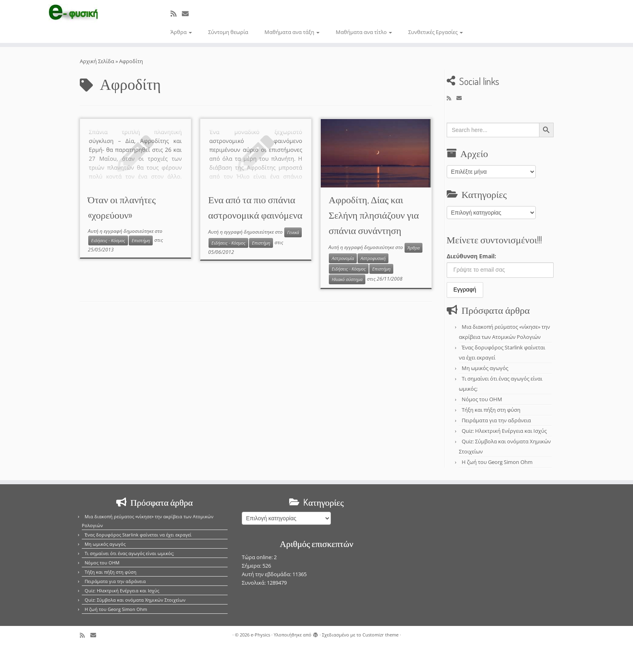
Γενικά (293, 232)
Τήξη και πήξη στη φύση (491, 409)
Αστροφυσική (373, 258)
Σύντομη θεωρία (228, 32)
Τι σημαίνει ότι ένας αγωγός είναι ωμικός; (129, 553)
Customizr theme (380, 635)
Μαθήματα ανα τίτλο (364, 32)
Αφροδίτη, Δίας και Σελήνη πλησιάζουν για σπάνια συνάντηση (373, 214)
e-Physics (260, 635)
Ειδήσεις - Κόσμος (108, 240)
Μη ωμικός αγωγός (485, 368)
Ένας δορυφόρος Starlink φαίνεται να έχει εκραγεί (138, 535)
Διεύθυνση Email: (471, 256)
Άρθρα (181, 32)
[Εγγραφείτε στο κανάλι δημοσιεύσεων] (176, 13)
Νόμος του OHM (482, 399)
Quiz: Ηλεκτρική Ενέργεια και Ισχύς (504, 430)
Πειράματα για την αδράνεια (496, 420)
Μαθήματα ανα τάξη (292, 32)
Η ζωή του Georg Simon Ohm (497, 462)
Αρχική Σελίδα (97, 61)
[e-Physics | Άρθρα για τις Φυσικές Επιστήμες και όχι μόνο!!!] (73, 13)
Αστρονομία (343, 258)
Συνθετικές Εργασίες (435, 32)
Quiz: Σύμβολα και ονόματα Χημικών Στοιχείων (135, 600)
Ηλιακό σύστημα (347, 279)
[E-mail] (188, 13)
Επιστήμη (141, 240)
